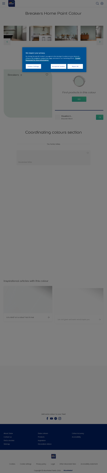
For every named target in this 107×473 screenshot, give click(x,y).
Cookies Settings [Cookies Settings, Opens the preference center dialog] (33, 66)
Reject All (75, 66)
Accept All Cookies (58, 66)
